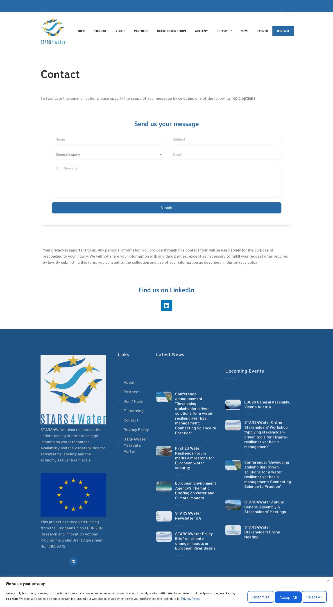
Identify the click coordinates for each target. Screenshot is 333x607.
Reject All (267, 595)
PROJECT (100, 33)
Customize (227, 595)
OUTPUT (224, 33)
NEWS (244, 33)
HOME (81, 33)
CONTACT (283, 33)
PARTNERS (141, 33)
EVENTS (262, 33)
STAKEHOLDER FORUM (171, 33)
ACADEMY (201, 33)
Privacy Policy (33, 600)
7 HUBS (120, 33)
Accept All (308, 595)
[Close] (328, 578)
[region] (166, 591)
